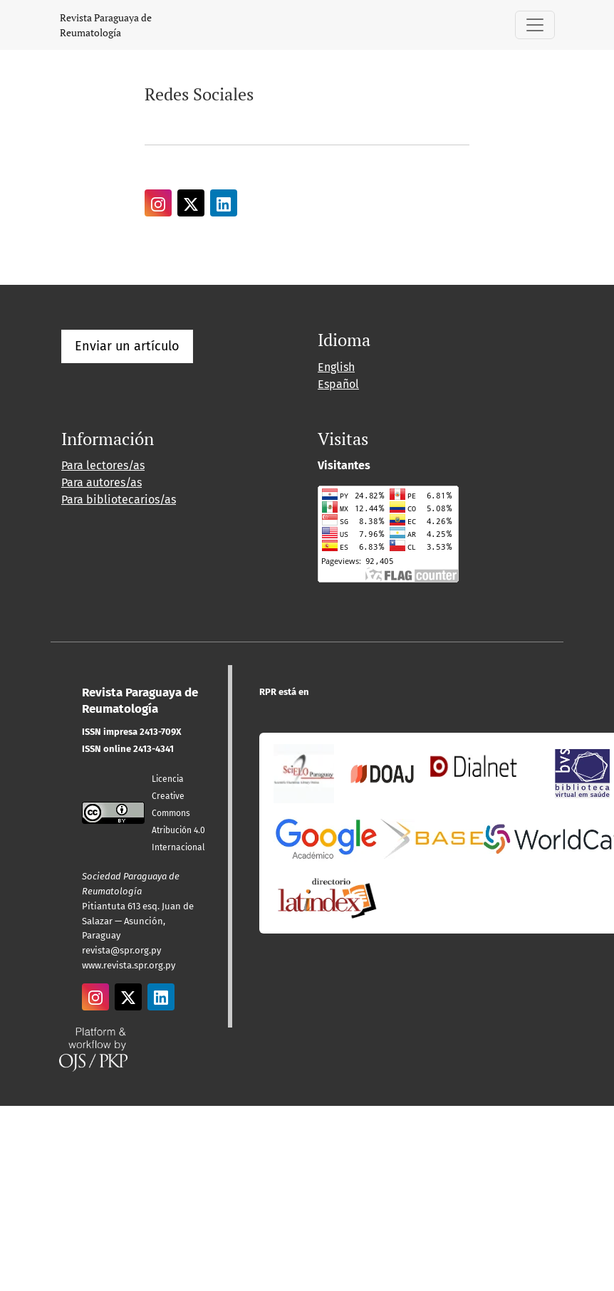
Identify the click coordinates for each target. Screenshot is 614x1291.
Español (338, 384)
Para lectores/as (103, 465)
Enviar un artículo (127, 346)
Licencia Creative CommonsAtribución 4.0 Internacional (178, 813)
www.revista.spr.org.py (128, 965)
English (336, 367)
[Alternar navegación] (535, 25)
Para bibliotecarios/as (118, 499)
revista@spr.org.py (121, 950)
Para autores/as (101, 482)
